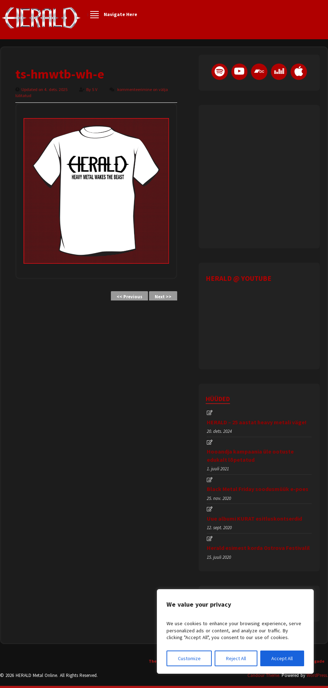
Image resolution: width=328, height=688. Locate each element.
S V (95, 89)
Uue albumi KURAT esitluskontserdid (254, 518)
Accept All (282, 658)
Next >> (163, 296)
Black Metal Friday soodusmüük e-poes (257, 488)
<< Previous (129, 296)
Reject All (236, 658)
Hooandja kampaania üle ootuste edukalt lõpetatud (250, 455)
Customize (189, 658)
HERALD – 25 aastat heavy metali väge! (257, 422)
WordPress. (317, 675)
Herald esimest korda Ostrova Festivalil (258, 547)
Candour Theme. (263, 675)
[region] (235, 631)
